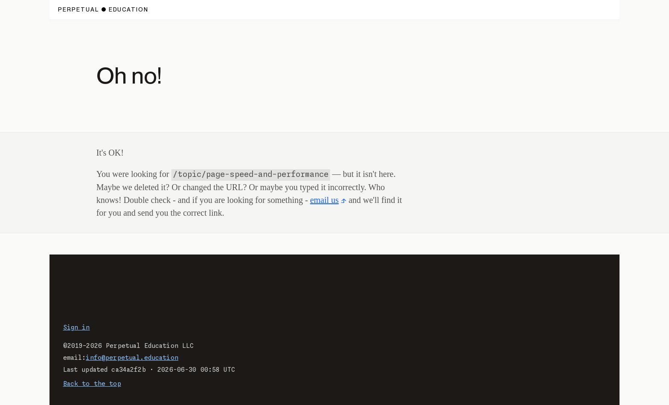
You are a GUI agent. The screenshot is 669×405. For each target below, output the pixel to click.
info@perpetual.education (132, 358)
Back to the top (92, 384)
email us (324, 200)
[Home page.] (103, 9)
